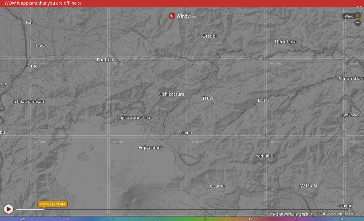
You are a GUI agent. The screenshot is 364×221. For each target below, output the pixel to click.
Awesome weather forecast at (313, 213)
